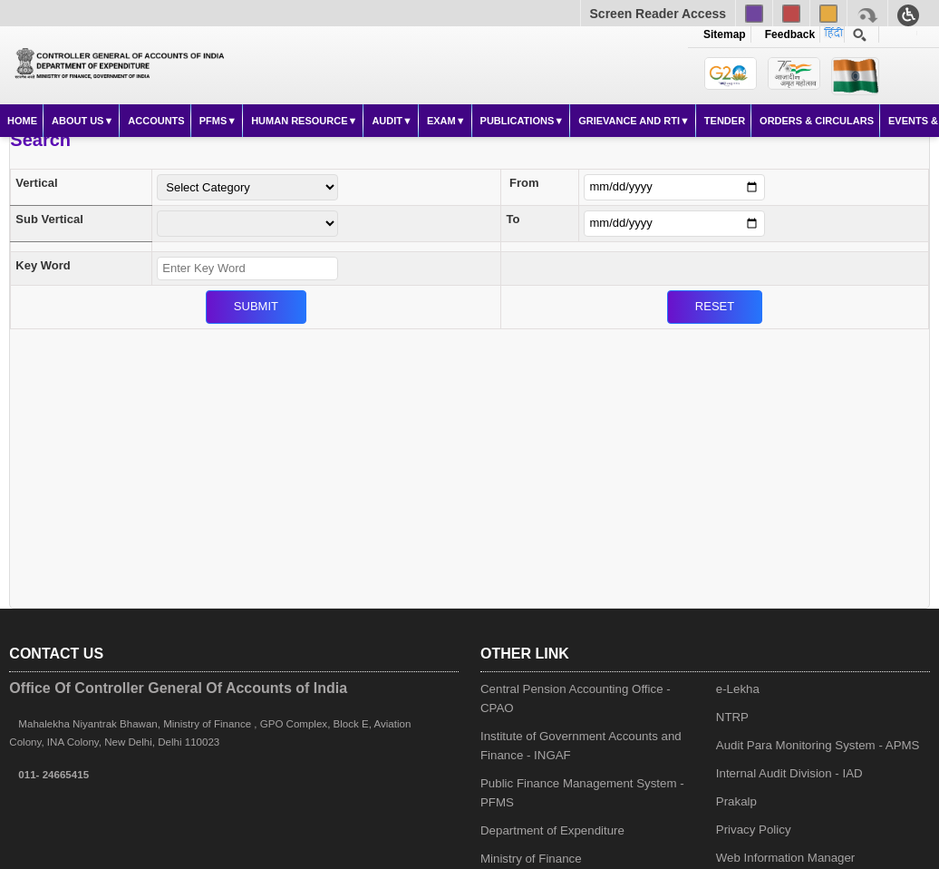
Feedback (787, 34)
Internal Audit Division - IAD (789, 773)
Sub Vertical (48, 219)
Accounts (156, 120)
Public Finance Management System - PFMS (582, 792)
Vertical (36, 183)
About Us (77, 120)
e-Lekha (738, 689)
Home (22, 120)
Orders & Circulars (817, 120)
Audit (387, 120)
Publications (517, 120)
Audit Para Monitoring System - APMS (818, 745)
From (524, 183)
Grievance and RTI (629, 120)
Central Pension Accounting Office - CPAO (575, 698)
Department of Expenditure (552, 830)
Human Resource (299, 120)
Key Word (42, 265)
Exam (441, 120)
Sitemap (724, 34)
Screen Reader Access (658, 13)
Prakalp (736, 801)
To (512, 219)
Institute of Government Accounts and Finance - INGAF (581, 745)
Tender (724, 120)
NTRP (732, 717)
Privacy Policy (753, 829)
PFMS (213, 120)
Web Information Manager (786, 857)
